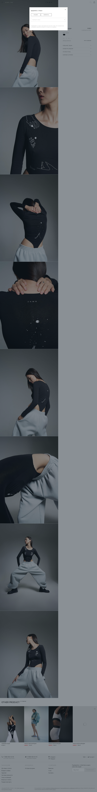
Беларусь (46, 14)
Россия (36, 14)
